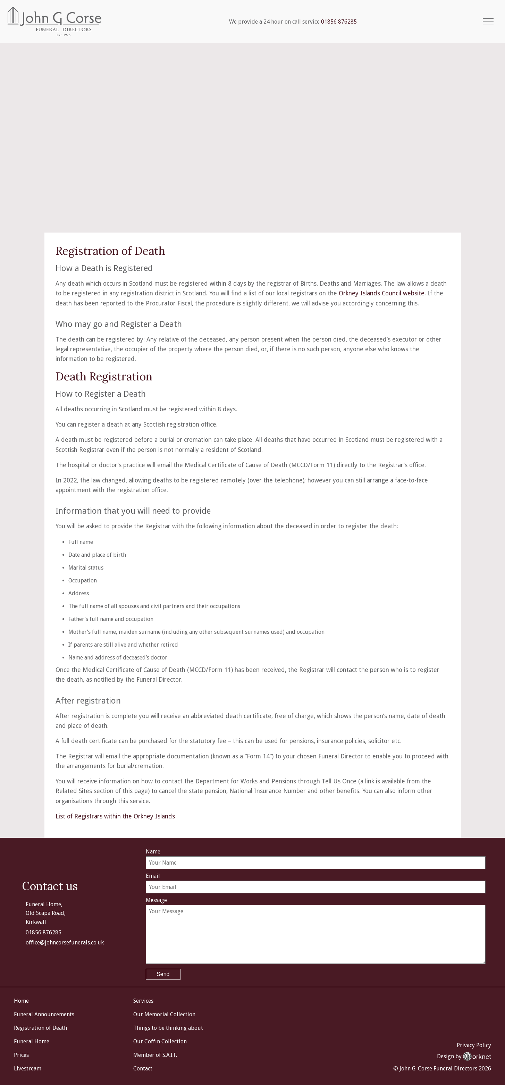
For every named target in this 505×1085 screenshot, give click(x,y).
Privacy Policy (474, 1044)
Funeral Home (31, 1040)
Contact (142, 1068)
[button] (488, 22)
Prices (21, 1054)
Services (143, 1000)
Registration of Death (40, 1027)
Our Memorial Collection (164, 1013)
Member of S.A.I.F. (155, 1054)
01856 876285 (339, 21)
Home (21, 1000)
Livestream (27, 1068)
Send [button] (163, 973)
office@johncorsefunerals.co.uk (65, 942)
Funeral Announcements (44, 1013)
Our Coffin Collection (160, 1040)
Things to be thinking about (168, 1027)
